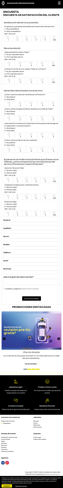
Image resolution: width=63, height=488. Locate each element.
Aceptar (6, 486)
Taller (3, 441)
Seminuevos (37, 427)
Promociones (5, 439)
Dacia (35, 423)
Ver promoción (31, 364)
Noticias (4, 443)
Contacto (4, 449)
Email (5, 261)
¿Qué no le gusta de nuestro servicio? (18, 277)
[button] (25, 369)
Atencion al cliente (7, 451)
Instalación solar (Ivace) (9, 437)
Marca (6, 236)
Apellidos (7, 228)
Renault (36, 421)
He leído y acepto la (22, 289)
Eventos (3, 447)
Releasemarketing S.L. (52, 474)
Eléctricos (36, 425)
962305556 (6, 423)
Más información (26, 483)
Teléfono (6, 252)
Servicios (4, 445)
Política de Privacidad (30, 289)
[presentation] (4, 339)
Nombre (6, 220)
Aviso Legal (37, 437)
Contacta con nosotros (10, 417)
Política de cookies (39, 439)
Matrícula (7, 269)
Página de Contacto (8, 421)
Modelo (6, 244)
